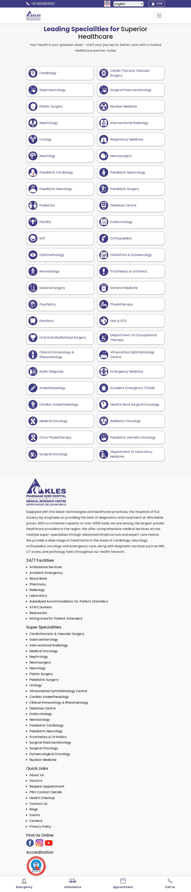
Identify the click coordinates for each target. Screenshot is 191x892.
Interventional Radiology (48, 645)
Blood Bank (38, 578)
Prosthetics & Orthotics (48, 737)
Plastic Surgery (41, 674)
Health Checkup (42, 798)
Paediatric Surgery (44, 679)
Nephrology (38, 656)
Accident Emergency (46, 572)
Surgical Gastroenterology (50, 742)
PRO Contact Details (45, 792)
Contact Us (38, 803)
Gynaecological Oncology (49, 754)
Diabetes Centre (42, 708)
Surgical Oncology (43, 748)
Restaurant (38, 613)
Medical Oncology (43, 651)
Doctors (35, 780)
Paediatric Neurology (45, 731)
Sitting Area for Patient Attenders (55, 618)
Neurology (37, 668)
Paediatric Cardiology (46, 725)
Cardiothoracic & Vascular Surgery (56, 633)
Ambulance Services (45, 567)
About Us (36, 775)
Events (34, 815)
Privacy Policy (40, 826)
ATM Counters (40, 607)
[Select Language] (128, 4)
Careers (35, 820)
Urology (35, 685)
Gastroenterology (43, 639)
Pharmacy (37, 584)
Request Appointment (46, 786)
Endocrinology (40, 714)
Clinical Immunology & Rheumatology (58, 702)
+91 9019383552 (40, 3)
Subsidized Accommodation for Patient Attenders (68, 601)
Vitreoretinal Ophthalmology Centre (58, 691)
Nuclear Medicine (43, 759)
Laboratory (38, 595)
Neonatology (39, 719)
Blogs (33, 809)
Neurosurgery (40, 662)
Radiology (37, 590)
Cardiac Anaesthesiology (49, 696)
